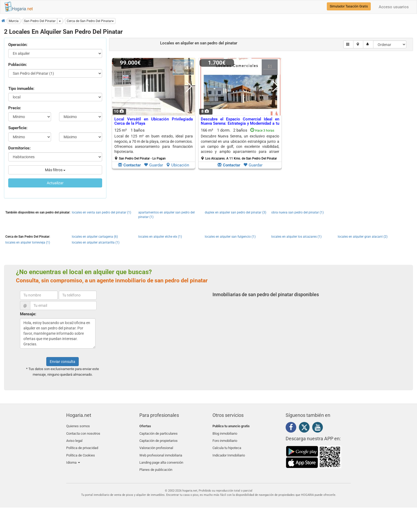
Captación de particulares (158, 432)
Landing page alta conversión (161, 457)
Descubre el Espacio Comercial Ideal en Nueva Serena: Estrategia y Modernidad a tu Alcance (240, 123)
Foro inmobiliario (224, 439)
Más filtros (55, 170)
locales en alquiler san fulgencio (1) (230, 236)
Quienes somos (78, 426)
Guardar (153, 165)
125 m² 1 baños (153, 144)
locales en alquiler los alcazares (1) (296, 236)
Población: (17, 64)
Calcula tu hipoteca (226, 445)
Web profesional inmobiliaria (160, 451)
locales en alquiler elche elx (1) (160, 236)
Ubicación (177, 165)
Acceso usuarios (394, 7)
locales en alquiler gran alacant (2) (362, 236)
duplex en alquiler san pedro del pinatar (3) (235, 212)
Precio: (14, 108)
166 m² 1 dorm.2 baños (240, 144)
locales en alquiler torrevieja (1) (27, 242)
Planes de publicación (155, 464)
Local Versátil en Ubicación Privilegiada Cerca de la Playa (153, 121)
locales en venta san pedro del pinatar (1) (101, 212)
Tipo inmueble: (21, 88)
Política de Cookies (80, 451)
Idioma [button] (73, 457)
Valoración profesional (156, 445)
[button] (90, 21)
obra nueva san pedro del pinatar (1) (297, 212)
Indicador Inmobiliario (228, 451)
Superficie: (17, 127)
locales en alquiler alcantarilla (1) (95, 242)
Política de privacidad (82, 445)
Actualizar (55, 183)
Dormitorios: (19, 148)
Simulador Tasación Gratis (349, 6)
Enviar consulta (62, 361)
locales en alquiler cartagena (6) (95, 236)
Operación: (17, 44)
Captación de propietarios (158, 439)
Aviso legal (74, 439)
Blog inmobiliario (224, 432)
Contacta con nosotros (83, 432)
